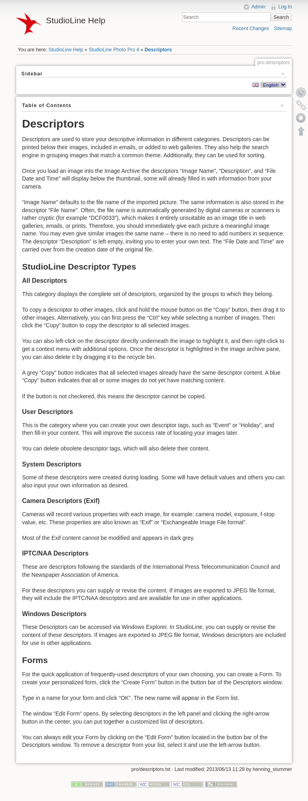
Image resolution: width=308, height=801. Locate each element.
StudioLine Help (66, 50)
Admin (258, 7)
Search (281, 17)
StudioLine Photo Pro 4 (114, 50)
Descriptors (158, 50)
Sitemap (283, 28)
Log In (285, 7)
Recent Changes (251, 28)
